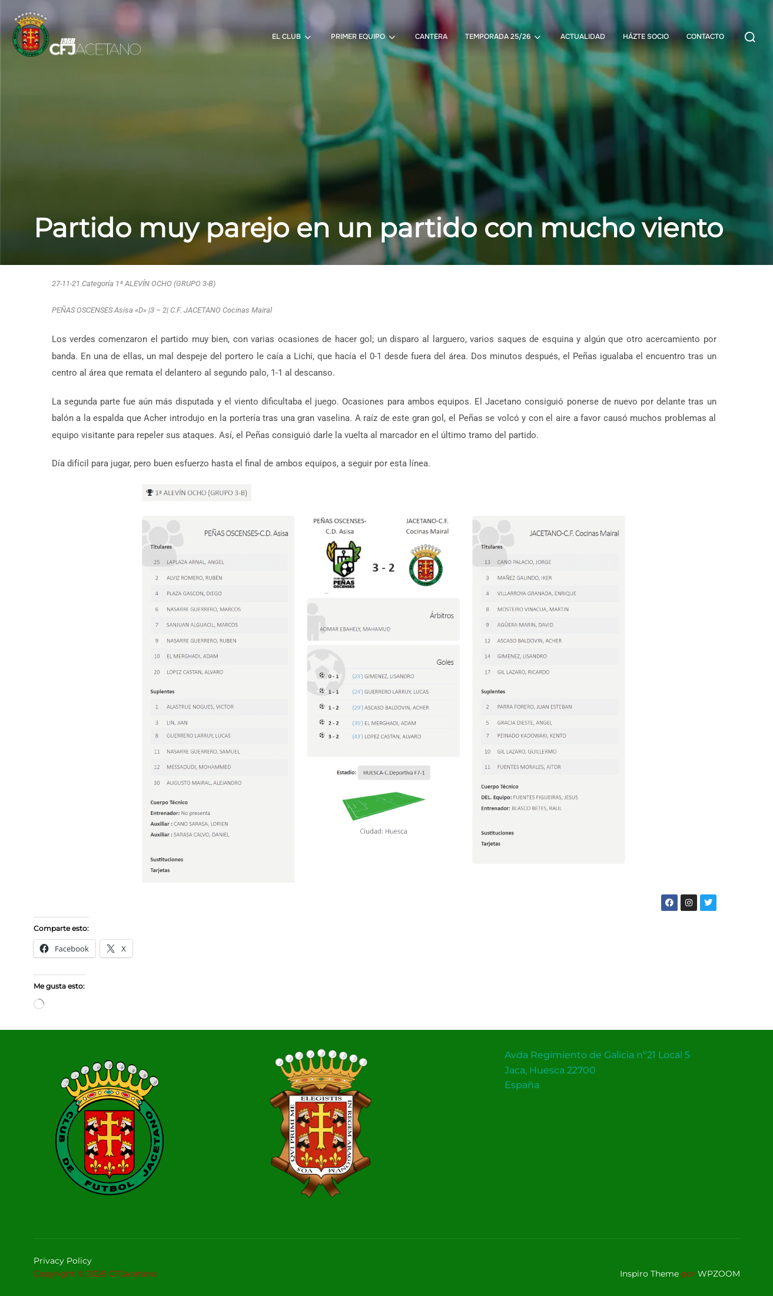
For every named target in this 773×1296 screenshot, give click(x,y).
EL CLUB (292, 37)
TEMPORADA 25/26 (504, 37)
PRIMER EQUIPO (364, 37)
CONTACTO (705, 36)
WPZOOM (719, 1273)
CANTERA (431, 36)
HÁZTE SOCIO (646, 36)
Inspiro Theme (649, 1273)
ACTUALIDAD (582, 36)
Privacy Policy (63, 1260)
